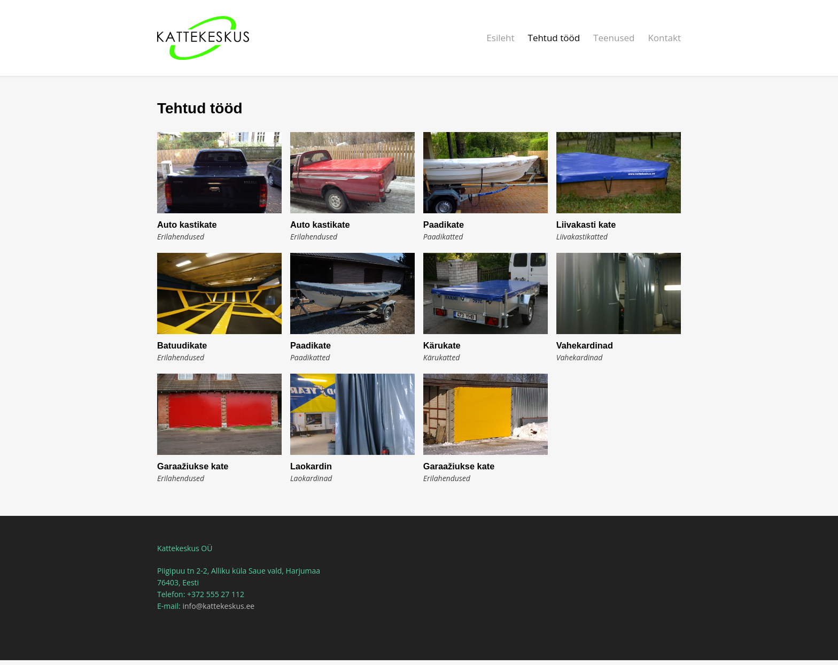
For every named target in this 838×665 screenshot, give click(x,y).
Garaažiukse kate (192, 466)
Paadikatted (443, 236)
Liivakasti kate (586, 224)
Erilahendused (180, 236)
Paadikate (443, 224)
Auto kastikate (187, 224)
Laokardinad (311, 478)
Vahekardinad (584, 345)
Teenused (613, 38)
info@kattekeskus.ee (218, 606)
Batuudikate (182, 345)
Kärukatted (441, 357)
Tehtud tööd (554, 38)
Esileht (500, 38)
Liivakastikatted (582, 236)
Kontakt (664, 38)
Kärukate (442, 345)
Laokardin (311, 466)
